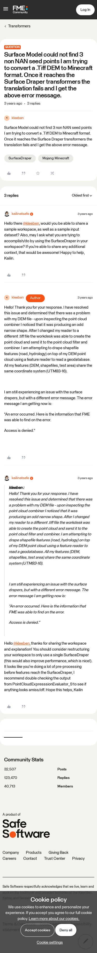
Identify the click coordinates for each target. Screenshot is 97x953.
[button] (6, 11)
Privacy (78, 859)
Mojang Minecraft (55, 158)
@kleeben (31, 223)
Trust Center (54, 859)
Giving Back (58, 853)
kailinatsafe (20, 214)
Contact (30, 859)
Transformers (19, 26)
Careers (9, 859)
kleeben (18, 118)
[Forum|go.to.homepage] (20, 10)
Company (11, 853)
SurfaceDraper (20, 158)
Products (34, 853)
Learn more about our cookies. (54, 919)
